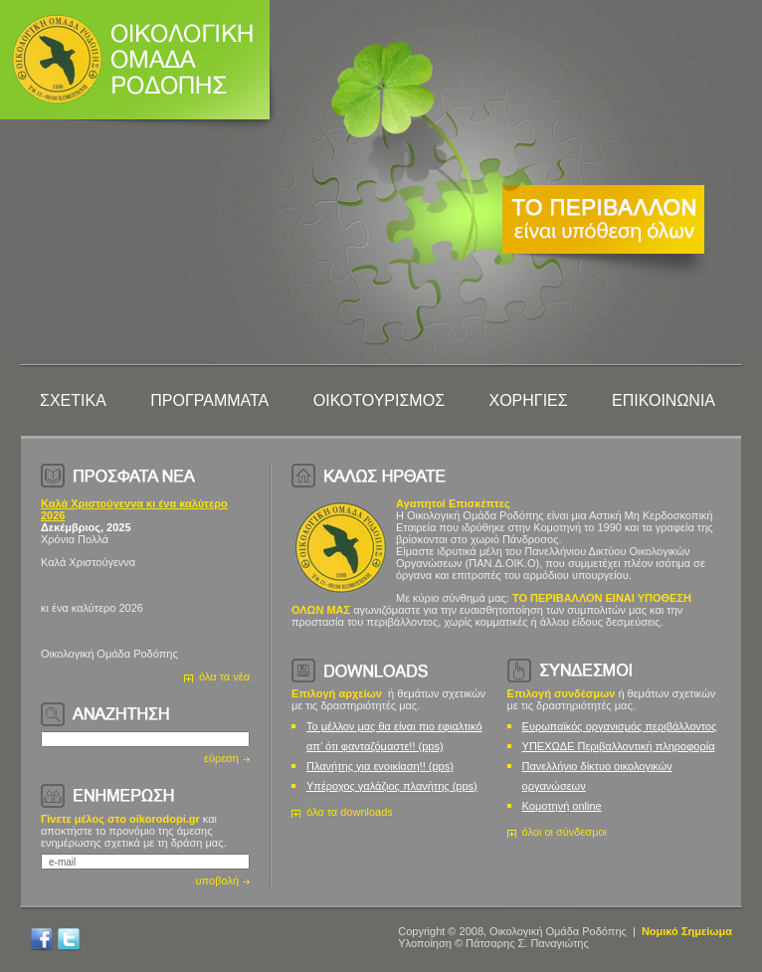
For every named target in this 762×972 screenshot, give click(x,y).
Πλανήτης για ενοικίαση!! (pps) (380, 766)
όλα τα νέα (224, 676)
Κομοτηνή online (562, 806)
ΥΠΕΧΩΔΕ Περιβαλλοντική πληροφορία (618, 746)
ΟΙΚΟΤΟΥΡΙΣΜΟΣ (379, 400)
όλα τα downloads (349, 812)
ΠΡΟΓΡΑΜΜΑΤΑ (209, 400)
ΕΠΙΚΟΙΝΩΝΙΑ (663, 400)
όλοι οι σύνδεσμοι (565, 832)
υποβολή (217, 880)
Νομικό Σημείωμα (687, 931)
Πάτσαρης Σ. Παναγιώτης (527, 943)
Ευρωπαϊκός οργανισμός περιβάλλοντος (619, 726)
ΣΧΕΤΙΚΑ (73, 400)
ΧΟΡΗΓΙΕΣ (527, 400)
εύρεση (221, 758)
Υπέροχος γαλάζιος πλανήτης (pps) (391, 786)
